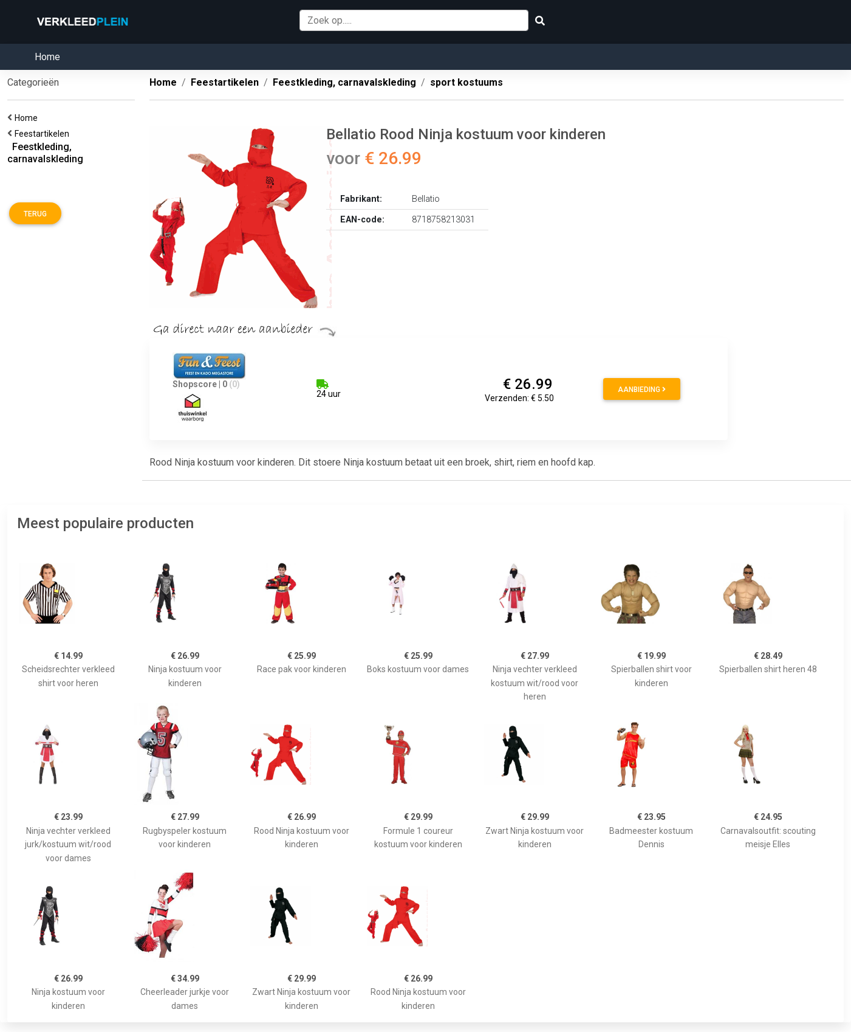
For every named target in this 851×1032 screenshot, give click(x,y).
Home (47, 57)
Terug (35, 214)
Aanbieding (642, 389)
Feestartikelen (44, 134)
